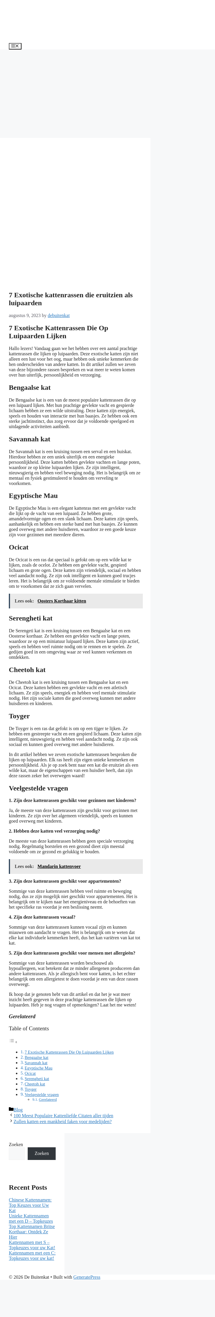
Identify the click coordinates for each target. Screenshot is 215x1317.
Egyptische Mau (38, 1068)
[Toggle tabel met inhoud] (13, 1041)
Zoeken (16, 1144)
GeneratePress (86, 1277)
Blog (18, 1109)
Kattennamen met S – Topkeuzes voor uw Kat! (32, 1245)
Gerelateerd (48, 1099)
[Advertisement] (107, 93)
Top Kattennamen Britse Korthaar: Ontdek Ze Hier (32, 1232)
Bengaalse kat (37, 1057)
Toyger (31, 1089)
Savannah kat (36, 1062)
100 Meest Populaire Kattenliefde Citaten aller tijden (63, 1115)
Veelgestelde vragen (42, 1094)
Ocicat (30, 1073)
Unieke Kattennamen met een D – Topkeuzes (31, 1218)
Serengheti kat (37, 1078)
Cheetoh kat (35, 1084)
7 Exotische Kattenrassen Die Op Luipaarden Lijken (69, 1052)
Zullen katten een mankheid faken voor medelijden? (63, 1121)
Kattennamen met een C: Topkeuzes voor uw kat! (32, 1255)
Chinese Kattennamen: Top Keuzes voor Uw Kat (30, 1205)
